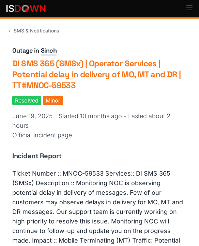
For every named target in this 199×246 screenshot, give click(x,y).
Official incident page (42, 135)
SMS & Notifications (33, 30)
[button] (189, 8)
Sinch (49, 50)
